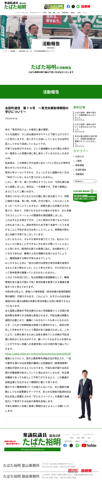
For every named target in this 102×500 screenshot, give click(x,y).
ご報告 (78, 160)
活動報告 (12, 51)
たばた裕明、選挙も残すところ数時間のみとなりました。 (85, 115)
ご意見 (79, 12)
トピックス (24, 12)
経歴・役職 (52, 12)
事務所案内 (65, 12)
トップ (17, 12)
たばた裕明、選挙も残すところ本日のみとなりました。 (85, 127)
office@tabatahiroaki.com (32, 449)
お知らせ (79, 156)
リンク (85, 12)
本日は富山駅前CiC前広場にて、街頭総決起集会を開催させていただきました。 (86, 140)
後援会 (73, 12)
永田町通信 (80, 169)
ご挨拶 (44, 12)
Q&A (58, 12)
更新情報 (79, 165)
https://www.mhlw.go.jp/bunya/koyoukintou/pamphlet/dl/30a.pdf (42, 353)
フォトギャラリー (35, 12)
